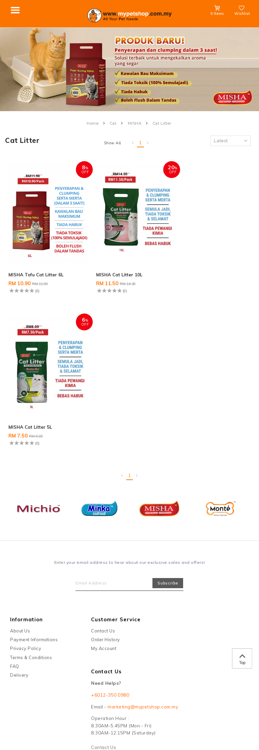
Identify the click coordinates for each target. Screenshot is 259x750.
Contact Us (103, 474)
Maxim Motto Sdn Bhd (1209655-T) (81, 691)
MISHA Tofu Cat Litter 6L (37, 270)
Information (26, 462)
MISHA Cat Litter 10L (115, 270)
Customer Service (116, 462)
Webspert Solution (212, 691)
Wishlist (242, 11)
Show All (112, 143)
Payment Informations (34, 482)
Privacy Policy (25, 492)
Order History (105, 482)
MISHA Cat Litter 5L (197, 270)
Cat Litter (162, 123)
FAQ (14, 509)
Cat (113, 123)
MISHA (135, 123)
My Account (103, 492)
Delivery (19, 518)
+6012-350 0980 (110, 538)
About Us (20, 474)
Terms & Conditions (31, 500)
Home (92, 123)
